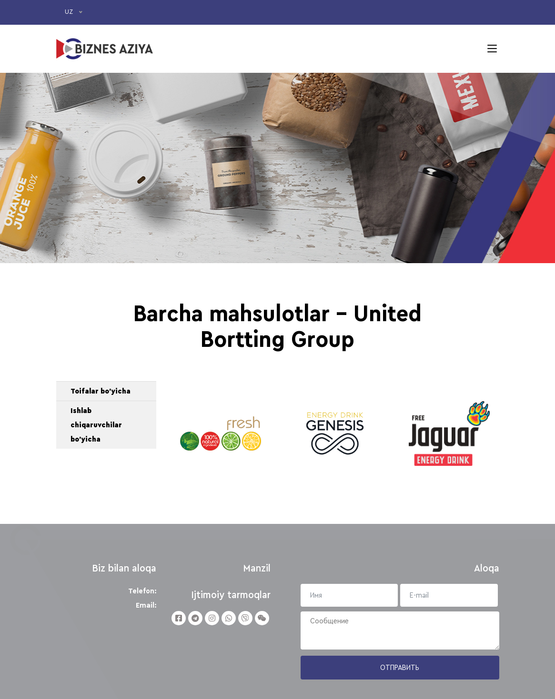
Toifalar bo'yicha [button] (101, 391)
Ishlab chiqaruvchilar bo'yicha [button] (96, 425)
